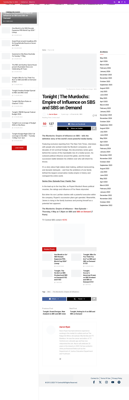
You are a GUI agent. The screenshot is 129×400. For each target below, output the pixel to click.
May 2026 (103, 58)
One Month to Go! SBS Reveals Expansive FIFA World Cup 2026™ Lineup (23, 30)
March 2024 (104, 145)
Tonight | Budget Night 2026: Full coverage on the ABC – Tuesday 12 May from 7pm (23, 136)
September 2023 (106, 165)
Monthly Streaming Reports (90, 4)
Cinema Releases (13, 12)
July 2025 (103, 91)
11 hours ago (88, 267)
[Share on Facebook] (76, 124)
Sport (47, 4)
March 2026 (104, 65)
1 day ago (58, 283)
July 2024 (103, 132)
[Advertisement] (84, 29)
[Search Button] (114, 2)
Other (37, 4)
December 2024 (106, 115)
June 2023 (104, 175)
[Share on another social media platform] (94, 129)
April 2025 (104, 101)
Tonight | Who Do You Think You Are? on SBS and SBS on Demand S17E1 (24, 80)
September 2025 (106, 85)
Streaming (24, 4)
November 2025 (106, 78)
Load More (19, 148)
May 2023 (103, 178)
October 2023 (105, 162)
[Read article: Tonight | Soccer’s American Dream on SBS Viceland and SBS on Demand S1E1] (76, 274)
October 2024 (105, 122)
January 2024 (105, 152)
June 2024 (104, 135)
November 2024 (106, 118)
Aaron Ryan (53, 114)
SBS (80, 114)
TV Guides (111, 4)
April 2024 (104, 142)
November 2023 (106, 158)
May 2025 (103, 98)
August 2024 (104, 128)
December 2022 (106, 195)
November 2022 (106, 199)
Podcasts (59, 4)
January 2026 (105, 71)
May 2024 (103, 138)
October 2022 (105, 202)
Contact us (24, 2)
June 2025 (104, 95)
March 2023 (104, 185)
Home (44, 50)
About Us (32, 2)
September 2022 (106, 205)
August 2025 (104, 88)
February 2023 (105, 189)
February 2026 (105, 68)
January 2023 (105, 192)
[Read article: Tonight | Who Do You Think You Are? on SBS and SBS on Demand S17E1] (76, 258)
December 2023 (106, 155)
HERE (64, 221)
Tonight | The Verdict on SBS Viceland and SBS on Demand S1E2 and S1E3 (60, 276)
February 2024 (105, 148)
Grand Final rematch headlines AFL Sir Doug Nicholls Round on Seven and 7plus (24, 43)
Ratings (70, 4)
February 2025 (105, 108)
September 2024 (106, 125)
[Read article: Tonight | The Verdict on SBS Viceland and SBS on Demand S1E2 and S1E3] (47, 274)
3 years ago (65, 114)
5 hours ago (59, 267)
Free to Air (10, 4)
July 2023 (103, 172)
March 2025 (104, 105)
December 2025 (106, 75)
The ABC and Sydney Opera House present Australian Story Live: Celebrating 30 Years (24, 67)
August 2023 (104, 168)
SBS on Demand (84, 213)
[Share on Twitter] (74, 129)
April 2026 (104, 61)
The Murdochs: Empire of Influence (66, 293)
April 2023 (104, 182)
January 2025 (105, 111)
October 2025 (105, 81)
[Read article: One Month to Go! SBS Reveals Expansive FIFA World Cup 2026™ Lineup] (47, 258)
